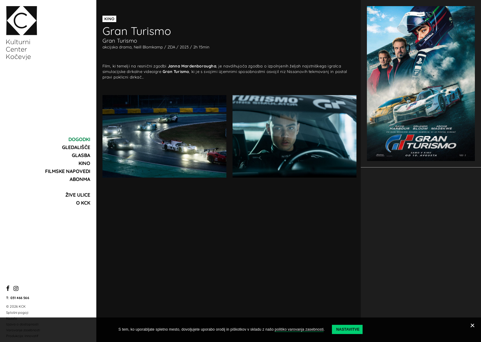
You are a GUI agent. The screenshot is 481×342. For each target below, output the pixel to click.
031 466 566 (19, 298)
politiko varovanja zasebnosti (299, 329)
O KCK (83, 203)
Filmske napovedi (67, 171)
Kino (84, 163)
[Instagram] (15, 289)
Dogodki (79, 139)
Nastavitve (348, 329)
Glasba (81, 155)
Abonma (80, 179)
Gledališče (76, 147)
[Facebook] (8, 289)
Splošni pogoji (17, 312)
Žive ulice (77, 195)
